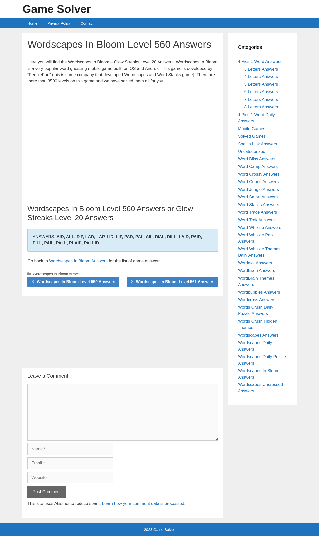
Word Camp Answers (258, 166)
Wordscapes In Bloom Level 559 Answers (76, 282)
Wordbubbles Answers (259, 292)
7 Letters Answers (261, 99)
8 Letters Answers (261, 107)
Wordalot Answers (255, 263)
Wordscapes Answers (258, 335)
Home (32, 23)
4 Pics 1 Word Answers (259, 61)
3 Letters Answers (261, 69)
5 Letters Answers (261, 84)
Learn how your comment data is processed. (144, 503)
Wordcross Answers (256, 299)
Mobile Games (251, 128)
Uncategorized (251, 151)
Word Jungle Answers (258, 189)
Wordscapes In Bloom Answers (78, 261)
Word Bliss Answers (256, 159)
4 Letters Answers (261, 76)
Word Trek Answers (256, 220)
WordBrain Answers (256, 270)
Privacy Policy (59, 23)
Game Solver (56, 9)
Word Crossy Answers (259, 174)
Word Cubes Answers (258, 181)
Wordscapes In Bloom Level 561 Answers (175, 282)
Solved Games (252, 136)
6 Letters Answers (261, 91)
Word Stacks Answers (258, 204)
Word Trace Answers (257, 212)
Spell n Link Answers (257, 144)
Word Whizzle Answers (259, 227)
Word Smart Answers (258, 197)
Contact (86, 23)
